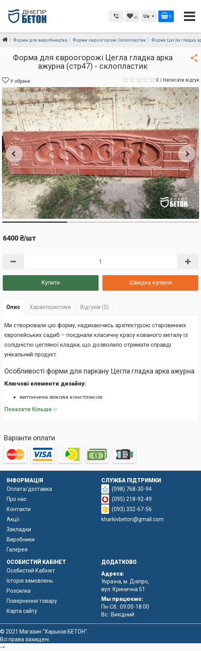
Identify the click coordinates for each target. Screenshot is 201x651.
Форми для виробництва (40, 40)
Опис (13, 307)
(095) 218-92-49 (132, 499)
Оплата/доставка (29, 489)
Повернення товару (32, 601)
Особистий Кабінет (31, 570)
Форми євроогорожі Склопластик (109, 40)
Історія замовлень (30, 581)
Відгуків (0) (94, 307)
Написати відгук (181, 80)
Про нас (16, 499)
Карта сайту (22, 611)
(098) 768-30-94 (132, 489)
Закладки (19, 529)
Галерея (17, 549)
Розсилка (19, 591)
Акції (13, 519)
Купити (50, 282)
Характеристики (50, 307)
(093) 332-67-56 (132, 509)
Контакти (19, 509)
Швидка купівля (150, 282)
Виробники (21, 539)
